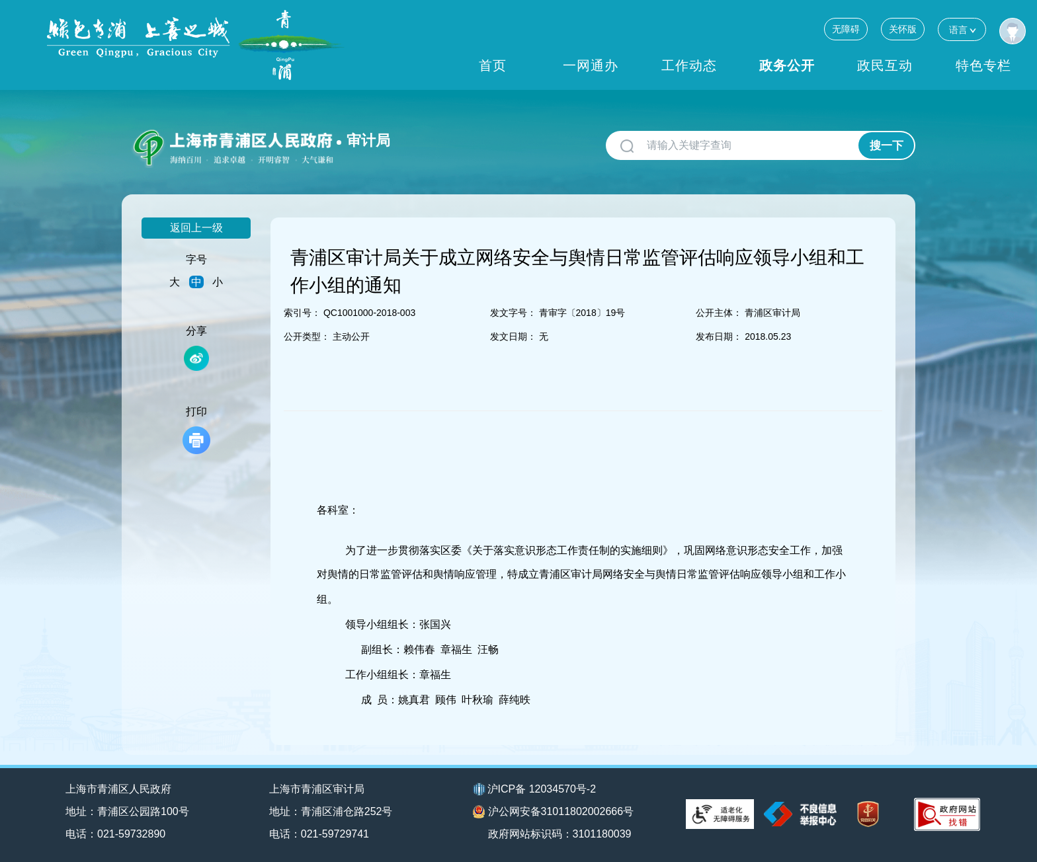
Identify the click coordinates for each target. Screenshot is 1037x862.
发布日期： (719, 336)
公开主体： (719, 312)
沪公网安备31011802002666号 (553, 811)
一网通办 (590, 65)
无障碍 (846, 29)
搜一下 (886, 145)
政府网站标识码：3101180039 (560, 834)
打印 (196, 430)
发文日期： (513, 336)
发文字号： (513, 312)
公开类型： (307, 336)
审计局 (368, 140)
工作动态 (689, 65)
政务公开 (787, 65)
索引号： (302, 312)
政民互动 (885, 65)
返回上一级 (196, 227)
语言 (962, 29)
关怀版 (903, 29)
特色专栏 (983, 65)
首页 (493, 65)
